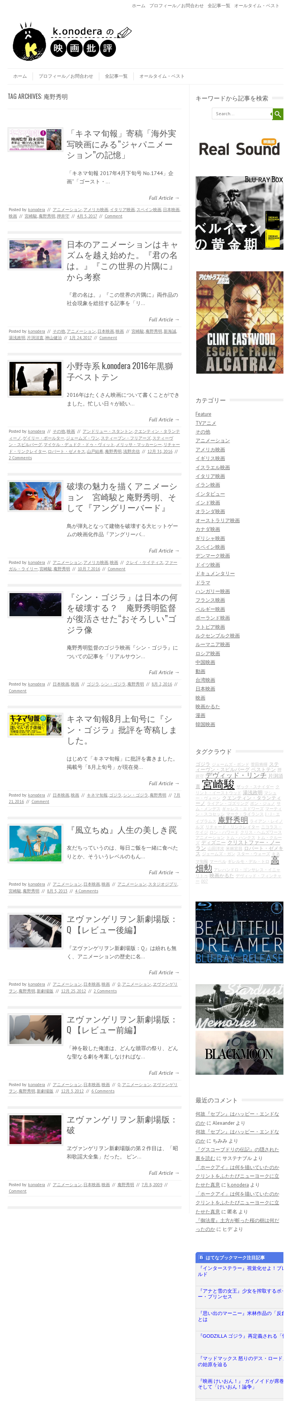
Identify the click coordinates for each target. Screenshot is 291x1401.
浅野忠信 (131, 451)
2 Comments (20, 457)
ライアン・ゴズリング (228, 803)
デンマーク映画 (213, 556)
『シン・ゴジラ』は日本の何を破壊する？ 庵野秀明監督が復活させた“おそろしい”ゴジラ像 (122, 612)
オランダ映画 (210, 511)
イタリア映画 (122, 209)
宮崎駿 (31, 216)
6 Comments (102, 1091)
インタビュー (210, 494)
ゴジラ (93, 684)
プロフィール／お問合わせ (176, 5)
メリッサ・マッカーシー (139, 444)
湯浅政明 (17, 337)
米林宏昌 (234, 848)
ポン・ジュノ (262, 803)
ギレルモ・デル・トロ (248, 861)
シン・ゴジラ (113, 684)
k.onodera (36, 209)
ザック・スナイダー (255, 786)
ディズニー (213, 842)
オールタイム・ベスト (257, 5)
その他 (59, 331)
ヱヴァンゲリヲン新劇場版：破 (122, 1124)
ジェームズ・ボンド (230, 764)
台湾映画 (205, 680)
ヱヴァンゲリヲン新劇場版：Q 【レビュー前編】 (122, 1024)
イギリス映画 (210, 458)
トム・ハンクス (240, 837)
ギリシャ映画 (210, 538)
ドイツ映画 (208, 565)
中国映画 (205, 662)
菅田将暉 (259, 764)
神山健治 (53, 337)
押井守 (63, 216)
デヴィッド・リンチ (236, 775)
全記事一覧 (219, 5)
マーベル (218, 861)
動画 (200, 671)
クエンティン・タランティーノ (238, 800)
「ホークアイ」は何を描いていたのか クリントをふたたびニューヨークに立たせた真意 (237, 1176)
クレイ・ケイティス (144, 562)
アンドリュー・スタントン (108, 431)
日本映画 (171, 209)
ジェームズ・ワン (82, 438)
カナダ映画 (208, 529)
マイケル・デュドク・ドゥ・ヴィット (79, 444)
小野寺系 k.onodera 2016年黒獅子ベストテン (120, 370)
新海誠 (170, 331)
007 (204, 881)
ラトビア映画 (210, 627)
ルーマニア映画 (213, 644)
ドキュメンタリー (215, 573)
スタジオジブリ (162, 884)
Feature (203, 414)
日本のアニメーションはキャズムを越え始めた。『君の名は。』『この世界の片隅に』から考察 (123, 260)
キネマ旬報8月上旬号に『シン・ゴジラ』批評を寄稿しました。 (122, 729)
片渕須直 (35, 337)
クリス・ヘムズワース (261, 832)
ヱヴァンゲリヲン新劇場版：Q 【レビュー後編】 (122, 923)
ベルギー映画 (210, 609)
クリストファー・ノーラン (238, 845)
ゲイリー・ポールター (43, 438)
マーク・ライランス (245, 814)
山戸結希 (95, 451)
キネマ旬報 (97, 795)
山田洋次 (216, 848)
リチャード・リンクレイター (232, 827)
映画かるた (208, 706)
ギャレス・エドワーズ (243, 808)
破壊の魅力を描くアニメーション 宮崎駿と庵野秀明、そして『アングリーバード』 (122, 496)
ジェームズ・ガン (218, 853)
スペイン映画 (148, 209)
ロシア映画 (208, 653)
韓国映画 (205, 724)
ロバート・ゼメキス (66, 451)
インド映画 (208, 502)
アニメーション (67, 209)
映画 (13, 216)
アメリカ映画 (95, 209)
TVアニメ (206, 423)
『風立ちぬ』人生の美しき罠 (122, 829)
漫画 (200, 715)
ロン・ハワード (224, 832)
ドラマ (203, 582)
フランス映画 (210, 600)
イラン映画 (208, 485)
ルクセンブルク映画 (218, 635)
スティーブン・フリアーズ (126, 438)
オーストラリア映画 (218, 520)
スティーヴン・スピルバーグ (237, 766)
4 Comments (86, 891)
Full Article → (164, 197)
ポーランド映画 (213, 618)
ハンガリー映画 (213, 591)
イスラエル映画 (213, 467)
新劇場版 (45, 991)
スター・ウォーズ (253, 853)
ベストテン (263, 769)
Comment (113, 216)
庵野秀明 (47, 216)
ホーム (139, 5)
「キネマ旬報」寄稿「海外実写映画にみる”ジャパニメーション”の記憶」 (121, 143)
